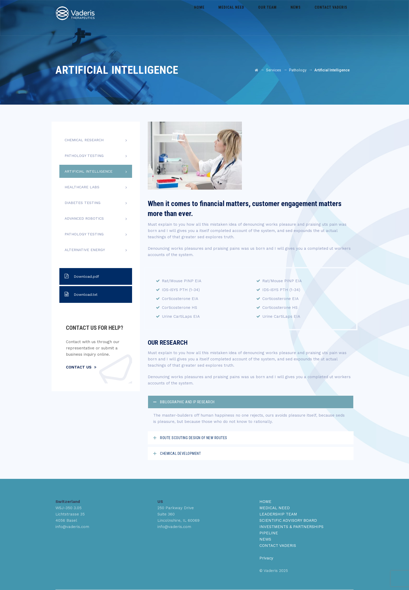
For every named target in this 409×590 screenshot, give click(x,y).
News (303, 18)
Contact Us (81, 367)
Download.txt (81, 294)
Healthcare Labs (82, 187)
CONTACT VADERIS (277, 545)
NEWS (265, 539)
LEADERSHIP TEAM (278, 514)
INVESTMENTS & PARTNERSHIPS (291, 526)
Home (220, 18)
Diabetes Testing (82, 203)
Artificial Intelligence (88, 171)
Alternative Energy (85, 250)
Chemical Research (84, 140)
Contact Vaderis (333, 18)
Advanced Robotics (84, 218)
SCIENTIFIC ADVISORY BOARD (288, 520)
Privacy (266, 558)
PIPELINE (268, 533)
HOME (265, 501)
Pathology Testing (84, 156)
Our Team (279, 18)
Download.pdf (82, 276)
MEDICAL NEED (274, 508)
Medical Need (248, 18)
